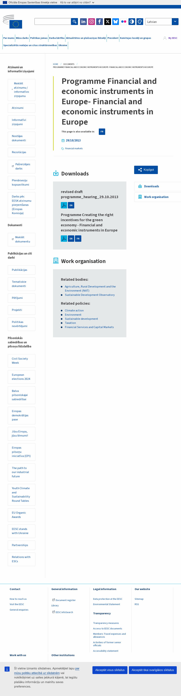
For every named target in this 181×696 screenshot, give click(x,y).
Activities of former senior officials (107, 646)
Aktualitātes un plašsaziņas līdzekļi (86, 38)
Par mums (8, 38)
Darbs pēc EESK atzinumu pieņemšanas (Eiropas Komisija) (21, 205)
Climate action (74, 310)
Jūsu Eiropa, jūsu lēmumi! (20, 435)
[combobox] (162, 21)
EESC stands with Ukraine (20, 533)
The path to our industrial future (20, 474)
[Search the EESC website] (52, 21)
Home (55, 64)
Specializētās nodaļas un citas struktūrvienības (30, 45)
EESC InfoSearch (62, 614)
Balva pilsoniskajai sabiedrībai (20, 396)
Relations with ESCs (21, 561)
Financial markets (74, 148)
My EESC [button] (172, 38)
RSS (137, 606)
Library (55, 608)
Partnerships (20, 547)
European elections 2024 (21, 378)
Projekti (17, 311)
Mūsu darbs (22, 38)
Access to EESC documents (107, 630)
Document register (64, 602)
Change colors (139, 21)
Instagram (91, 21)
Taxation (70, 323)
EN (71, 205)
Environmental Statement (106, 606)
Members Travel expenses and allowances (109, 637)
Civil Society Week (20, 362)
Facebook (99, 21)
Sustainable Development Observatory (90, 295)
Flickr (123, 21)
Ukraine (63, 45)
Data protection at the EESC (107, 601)
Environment (73, 315)
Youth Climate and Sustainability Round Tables (21, 496)
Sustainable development (81, 319)
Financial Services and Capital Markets (89, 327)
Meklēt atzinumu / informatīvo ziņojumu (20, 89)
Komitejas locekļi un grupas (135, 38)
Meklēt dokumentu (21, 240)
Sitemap (139, 601)
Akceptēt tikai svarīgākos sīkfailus (153, 670)
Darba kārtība (57, 38)
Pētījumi (17, 299)
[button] (146, 170)
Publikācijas (20, 271)
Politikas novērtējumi (20, 325)
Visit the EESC (17, 606)
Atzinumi (18, 108)
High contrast (132, 21)
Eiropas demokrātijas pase (20, 416)
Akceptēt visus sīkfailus (109, 670)
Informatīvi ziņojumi (19, 122)
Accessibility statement (105, 653)
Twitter (107, 21)
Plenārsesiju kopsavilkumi (20, 183)
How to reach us (18, 601)
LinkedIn (83, 21)
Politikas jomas (39, 38)
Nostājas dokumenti (19, 138)
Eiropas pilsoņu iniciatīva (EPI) (21, 453)
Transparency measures (106, 625)
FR (102, 131)
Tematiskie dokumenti (19, 285)
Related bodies (74, 279)
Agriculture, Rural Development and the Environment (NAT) (90, 288)
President (112, 38)
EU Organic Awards (19, 517)
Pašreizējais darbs (21, 167)
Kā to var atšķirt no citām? (77, 2)
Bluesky (115, 21)
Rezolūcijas (19, 152)
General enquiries (19, 612)
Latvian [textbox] (152, 22)
